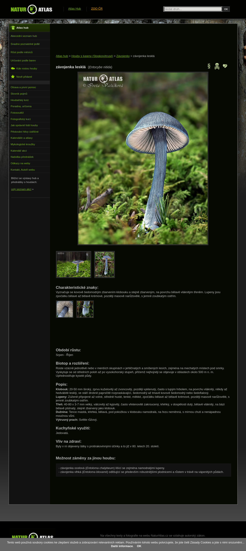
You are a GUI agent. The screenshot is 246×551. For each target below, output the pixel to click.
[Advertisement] (139, 39)
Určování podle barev (23, 60)
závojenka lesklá (144, 56)
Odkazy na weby (20, 163)
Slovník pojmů (19, 93)
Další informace (122, 546)
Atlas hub (62, 56)
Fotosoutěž (17, 112)
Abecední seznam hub (24, 36)
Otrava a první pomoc (23, 87)
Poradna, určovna (21, 106)
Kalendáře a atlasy (22, 137)
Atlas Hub (74, 8)
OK (139, 546)
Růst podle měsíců (22, 52)
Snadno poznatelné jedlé (25, 44)
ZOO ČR (97, 8)
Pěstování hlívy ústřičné (25, 131)
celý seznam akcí (21, 189)
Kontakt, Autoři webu (23, 169)
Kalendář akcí (19, 150)
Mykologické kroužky (23, 144)
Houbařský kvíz (20, 100)
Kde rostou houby (24, 68)
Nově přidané (21, 76)
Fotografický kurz (21, 119)
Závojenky (123, 56)
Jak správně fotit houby (24, 125)
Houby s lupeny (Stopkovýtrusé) (92, 56)
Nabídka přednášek (22, 156)
